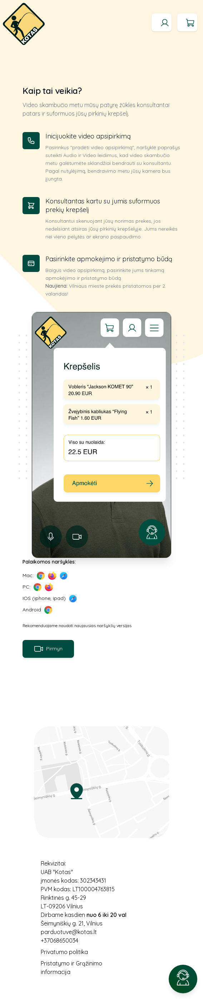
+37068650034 (59, 940)
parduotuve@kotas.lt (69, 931)
